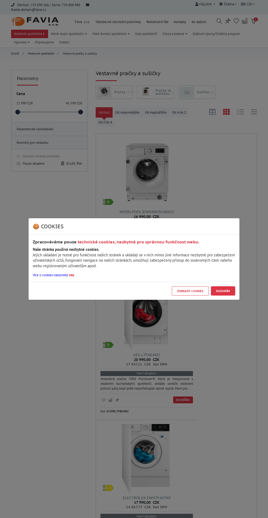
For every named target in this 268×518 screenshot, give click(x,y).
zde (71, 275)
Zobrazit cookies (190, 291)
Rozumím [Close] (223, 291)
